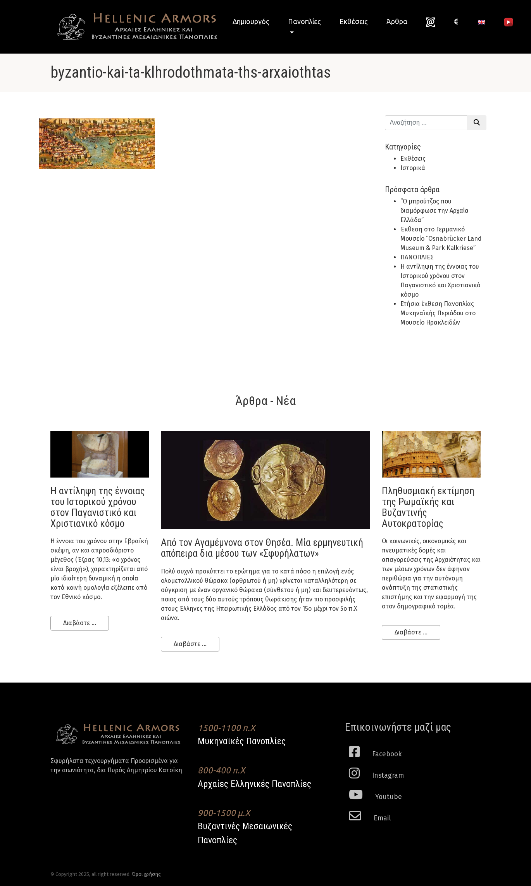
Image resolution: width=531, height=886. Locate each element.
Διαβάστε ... (79, 623)
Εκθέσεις (354, 21)
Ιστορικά (412, 168)
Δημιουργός (251, 21)
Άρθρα (396, 21)
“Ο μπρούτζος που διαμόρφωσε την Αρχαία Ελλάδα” (434, 211)
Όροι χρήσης (146, 874)
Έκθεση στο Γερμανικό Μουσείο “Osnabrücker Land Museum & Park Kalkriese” (441, 239)
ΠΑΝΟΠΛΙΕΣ (417, 257)
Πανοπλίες (304, 21)
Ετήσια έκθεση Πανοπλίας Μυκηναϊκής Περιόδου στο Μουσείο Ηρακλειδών (438, 313)
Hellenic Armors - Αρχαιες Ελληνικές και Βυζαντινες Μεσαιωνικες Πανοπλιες (133, 26)
